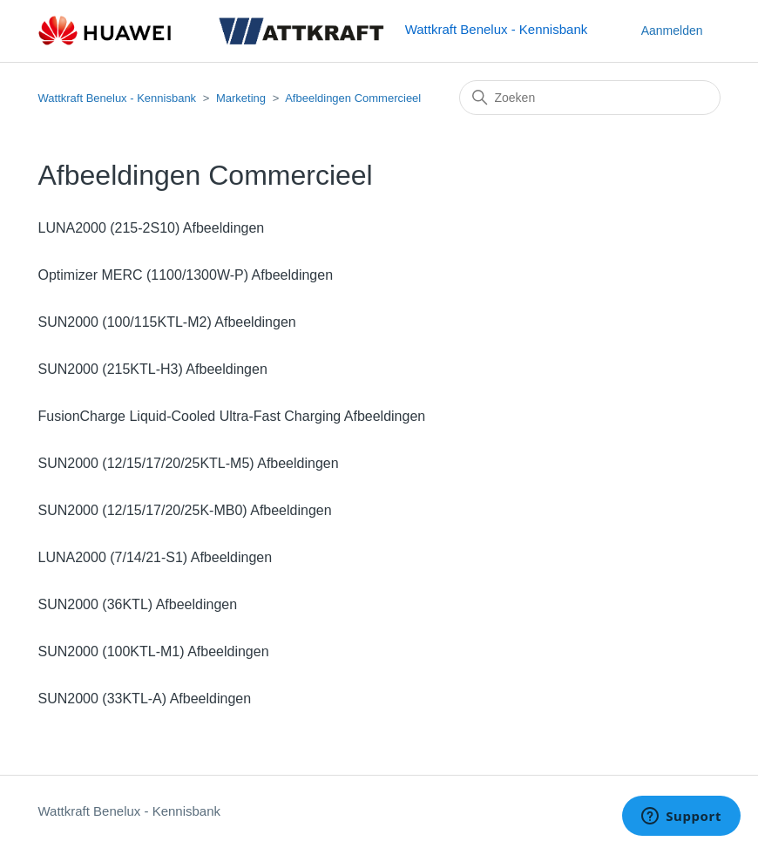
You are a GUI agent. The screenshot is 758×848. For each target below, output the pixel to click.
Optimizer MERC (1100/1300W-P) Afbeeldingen (186, 275)
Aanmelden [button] (672, 30)
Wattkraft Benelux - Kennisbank (117, 98)
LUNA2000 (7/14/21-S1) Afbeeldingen (155, 557)
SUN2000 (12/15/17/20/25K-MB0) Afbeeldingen (185, 510)
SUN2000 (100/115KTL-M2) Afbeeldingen (167, 322)
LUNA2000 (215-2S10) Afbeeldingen (151, 227)
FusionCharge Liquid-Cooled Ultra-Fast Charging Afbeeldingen (232, 416)
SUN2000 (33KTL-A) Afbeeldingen (145, 698)
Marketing (241, 98)
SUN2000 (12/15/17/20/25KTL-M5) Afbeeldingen (188, 463)
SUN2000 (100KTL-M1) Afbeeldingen (153, 651)
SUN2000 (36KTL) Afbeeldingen (138, 604)
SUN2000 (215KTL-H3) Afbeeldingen (152, 369)
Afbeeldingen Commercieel (353, 98)
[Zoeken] (590, 97)
